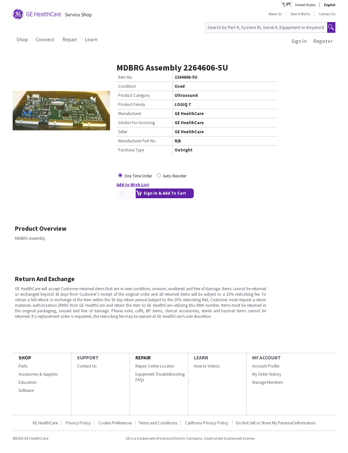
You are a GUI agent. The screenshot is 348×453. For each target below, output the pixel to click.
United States (305, 5)
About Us (275, 14)
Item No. (125, 77)
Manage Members (267, 382)
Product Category (134, 95)
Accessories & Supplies (38, 374)
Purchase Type (131, 150)
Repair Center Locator (154, 366)
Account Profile (265, 366)
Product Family (131, 104)
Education (28, 382)
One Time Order (138, 176)
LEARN (201, 358)
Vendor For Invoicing (136, 122)
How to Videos (206, 366)
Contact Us (327, 14)
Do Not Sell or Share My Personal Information (276, 423)
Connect (45, 39)
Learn (91, 39)
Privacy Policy (78, 423)
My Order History (266, 374)
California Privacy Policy (207, 423)
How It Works (300, 14)
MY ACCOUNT (266, 358)
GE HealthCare (45, 423)
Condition (127, 86)
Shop (22, 39)
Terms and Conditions (158, 423)
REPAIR (143, 358)
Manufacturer (129, 113)
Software (26, 390)
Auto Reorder (174, 176)
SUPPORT (88, 358)
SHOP (25, 358)
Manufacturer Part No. (137, 141)
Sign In (299, 41)
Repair (69, 39)
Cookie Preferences (115, 423)
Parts (23, 366)
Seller (122, 132)
